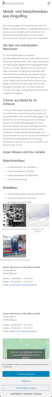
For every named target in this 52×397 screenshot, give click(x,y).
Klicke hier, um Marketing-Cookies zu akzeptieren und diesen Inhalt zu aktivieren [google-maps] (26, 355)
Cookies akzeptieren (26, 374)
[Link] (13, 3)
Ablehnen (26, 381)
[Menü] (49, 3)
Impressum (38, 393)
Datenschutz (27, 393)
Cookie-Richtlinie (16, 393)
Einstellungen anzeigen (26, 388)
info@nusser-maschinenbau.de (22, 285)
